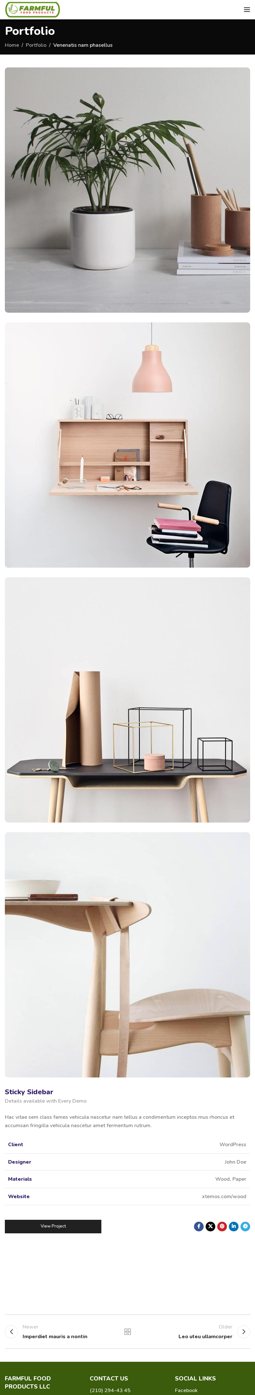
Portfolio (36, 45)
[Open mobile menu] (246, 9)
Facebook (186, 1390)
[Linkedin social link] (234, 1226)
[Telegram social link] (245, 1226)
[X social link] (210, 1226)
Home (12, 45)
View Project (53, 1226)
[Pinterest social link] (222, 1226)
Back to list (127, 1331)
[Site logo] (32, 9)
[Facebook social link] (199, 1226)
